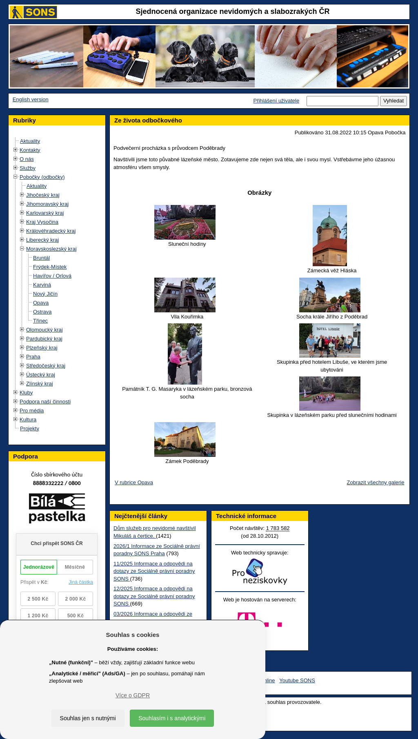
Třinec (40, 321)
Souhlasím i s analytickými (171, 718)
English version (31, 99)
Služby (28, 168)
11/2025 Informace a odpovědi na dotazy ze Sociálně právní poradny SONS (154, 571)
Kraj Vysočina (42, 222)
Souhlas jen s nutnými (88, 718)
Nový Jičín (45, 294)
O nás (27, 159)
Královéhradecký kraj (51, 231)
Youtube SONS (297, 680)
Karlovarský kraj (45, 213)
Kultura (28, 419)
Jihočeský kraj (43, 195)
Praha (33, 357)
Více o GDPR (133, 695)
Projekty (29, 428)
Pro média (32, 410)
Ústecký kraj (40, 375)
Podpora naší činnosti (45, 401)
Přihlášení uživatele (276, 101)
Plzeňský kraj (42, 348)
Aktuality (30, 141)
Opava (41, 303)
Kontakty (30, 150)
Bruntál (41, 258)
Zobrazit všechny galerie (376, 482)
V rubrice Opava (134, 482)
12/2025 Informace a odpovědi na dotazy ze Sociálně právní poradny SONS (154, 596)
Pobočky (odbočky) (42, 177)
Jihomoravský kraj (47, 204)
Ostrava (42, 312)
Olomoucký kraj (44, 330)
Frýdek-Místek (50, 267)
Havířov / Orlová (52, 276)
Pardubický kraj (44, 339)
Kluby (26, 393)
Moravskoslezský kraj (51, 249)
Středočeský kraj (45, 366)
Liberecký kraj (42, 240)
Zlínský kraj (39, 384)
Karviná (42, 285)
